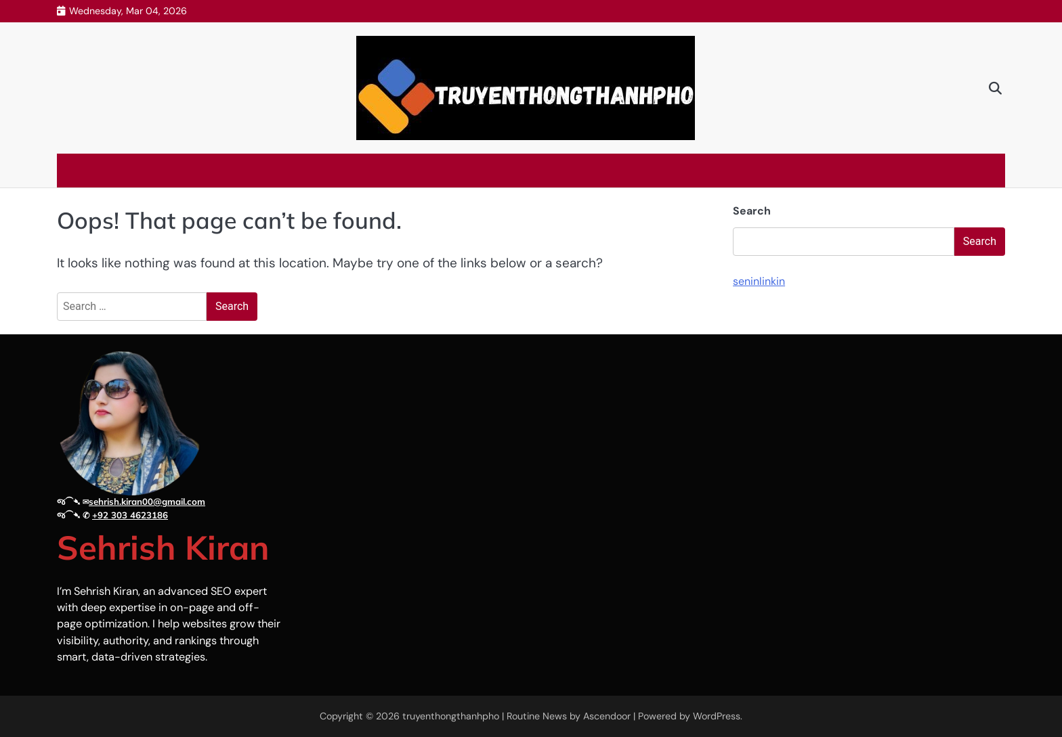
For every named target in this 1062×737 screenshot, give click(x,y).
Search (752, 211)
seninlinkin (759, 281)
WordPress (716, 716)
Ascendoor (607, 716)
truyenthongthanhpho (450, 716)
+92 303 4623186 (130, 515)
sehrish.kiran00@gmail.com (147, 501)
